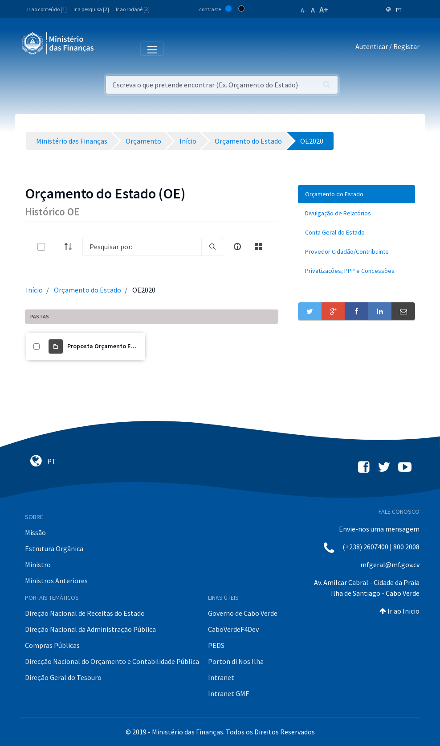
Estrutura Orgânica (54, 548)
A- (303, 10)
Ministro (38, 564)
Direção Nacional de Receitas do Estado (85, 613)
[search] (212, 246)
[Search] (142, 247)
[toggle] (55, 246)
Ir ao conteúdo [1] (47, 9)
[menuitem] (356, 194)
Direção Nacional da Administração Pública (90, 629)
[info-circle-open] (237, 246)
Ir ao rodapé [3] (133, 9)
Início (34, 289)
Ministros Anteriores (56, 580)
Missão (35, 532)
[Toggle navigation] (108, 48)
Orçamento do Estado (87, 289)
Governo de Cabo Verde (242, 613)
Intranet (221, 677)
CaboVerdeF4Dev (233, 629)
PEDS (216, 645)
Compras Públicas (52, 645)
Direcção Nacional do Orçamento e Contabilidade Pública (112, 661)
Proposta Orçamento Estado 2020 (114, 346)
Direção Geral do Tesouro (63, 677)
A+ (323, 9)
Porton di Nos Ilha (236, 661)
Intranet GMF (228, 693)
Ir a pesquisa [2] (91, 9)
